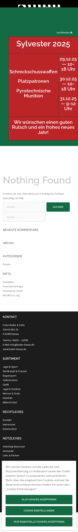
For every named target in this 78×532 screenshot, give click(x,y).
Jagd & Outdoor (12, 389)
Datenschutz (10, 429)
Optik (6, 384)
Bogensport (9, 375)
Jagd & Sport (10, 366)
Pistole (7, 264)
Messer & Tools (11, 393)
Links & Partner (11, 455)
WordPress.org (11, 295)
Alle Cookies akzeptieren (39, 499)
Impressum (9, 424)
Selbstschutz (10, 380)
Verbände (8, 451)
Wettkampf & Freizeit (15, 371)
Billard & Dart (10, 402)
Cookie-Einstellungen (39, 510)
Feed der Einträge (13, 286)
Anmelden (8, 282)
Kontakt (7, 420)
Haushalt (7, 398)
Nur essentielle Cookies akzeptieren (39, 521)
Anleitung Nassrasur (14, 446)
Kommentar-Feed (12, 291)
